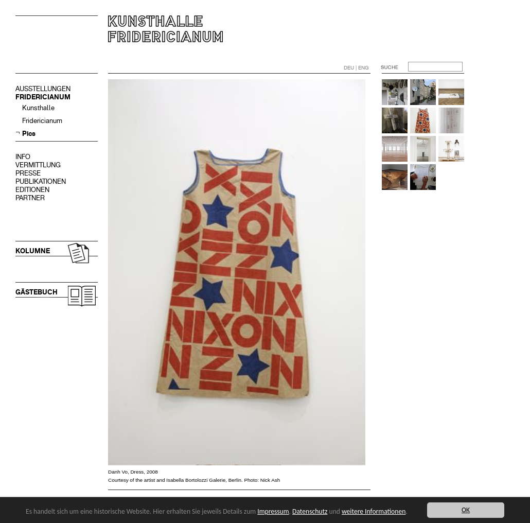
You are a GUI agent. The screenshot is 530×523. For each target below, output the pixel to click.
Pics (29, 133)
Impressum (273, 511)
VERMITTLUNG (38, 165)
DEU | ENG (356, 68)
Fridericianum (42, 121)
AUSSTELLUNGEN (42, 89)
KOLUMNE (32, 251)
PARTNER (30, 198)
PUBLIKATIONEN (40, 181)
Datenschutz (309, 511)
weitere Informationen (373, 511)
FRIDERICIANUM (42, 97)
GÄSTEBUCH (36, 292)
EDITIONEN (32, 190)
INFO (22, 157)
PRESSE (28, 173)
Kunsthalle (38, 108)
